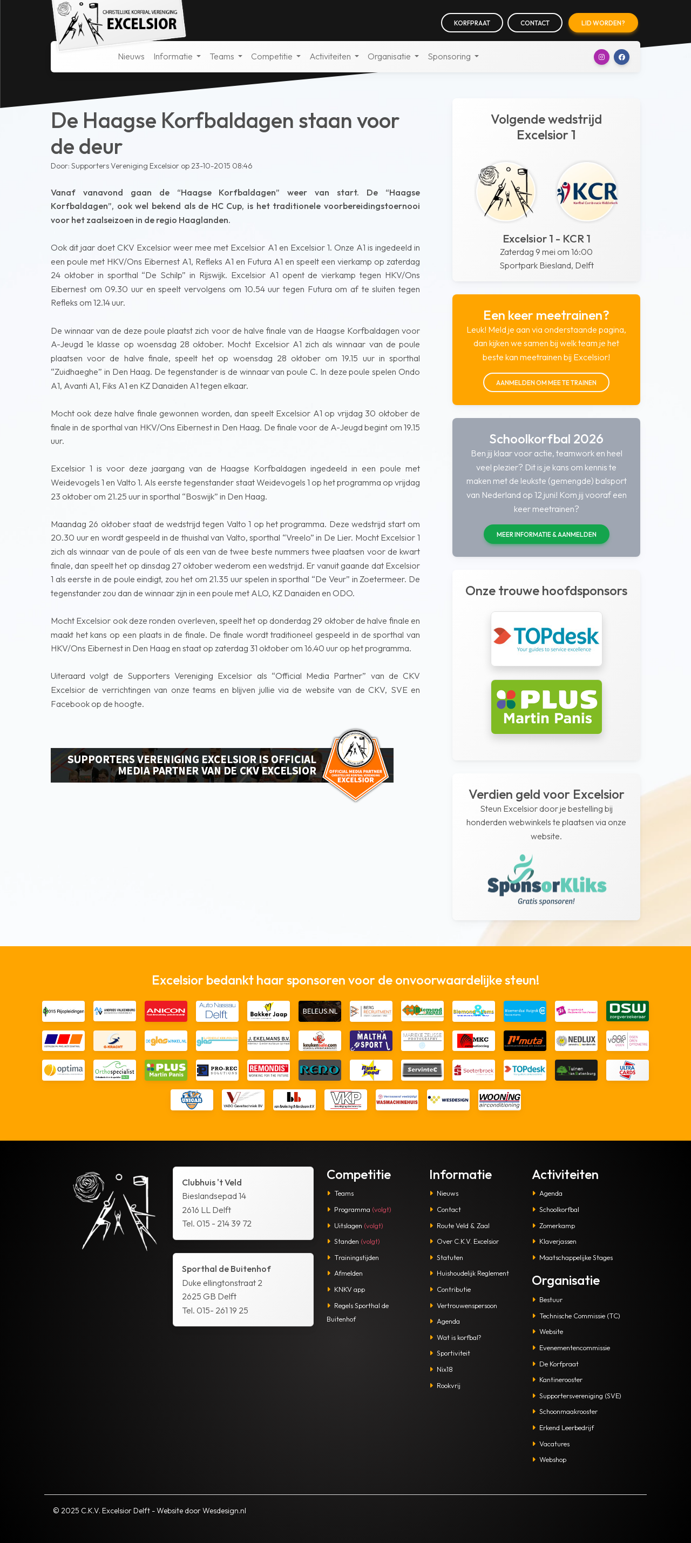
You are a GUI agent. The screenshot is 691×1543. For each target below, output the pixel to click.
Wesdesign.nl (224, 1510)
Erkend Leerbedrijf (563, 1427)
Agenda (444, 1321)
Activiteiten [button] (331, 56)
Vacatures (551, 1443)
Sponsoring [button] (450, 56)
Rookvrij (444, 1385)
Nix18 (441, 1369)
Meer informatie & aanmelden (547, 534)
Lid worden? (603, 23)
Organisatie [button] (390, 56)
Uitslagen (355, 1225)
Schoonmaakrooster (565, 1411)
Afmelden (345, 1273)
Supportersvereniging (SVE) (576, 1395)
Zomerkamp (553, 1225)
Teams (340, 1193)
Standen (353, 1241)
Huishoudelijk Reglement (469, 1273)
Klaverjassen (554, 1241)
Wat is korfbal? (455, 1337)
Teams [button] (222, 56)
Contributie (450, 1289)
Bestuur (547, 1299)
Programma (359, 1209)
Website (547, 1331)
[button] (601, 57)
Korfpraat (472, 23)
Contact (535, 23)
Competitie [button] (272, 56)
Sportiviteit (449, 1353)
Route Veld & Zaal (459, 1225)
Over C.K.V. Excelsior (464, 1241)
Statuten (446, 1257)
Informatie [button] (173, 56)
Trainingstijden (353, 1257)
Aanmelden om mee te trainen (546, 383)
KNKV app (346, 1289)
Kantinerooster (557, 1379)
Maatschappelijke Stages (572, 1257)
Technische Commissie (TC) (576, 1315)
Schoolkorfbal (555, 1209)
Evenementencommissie (571, 1347)
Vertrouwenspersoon (463, 1305)
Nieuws (131, 56)
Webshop (549, 1459)
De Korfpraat (555, 1363)
